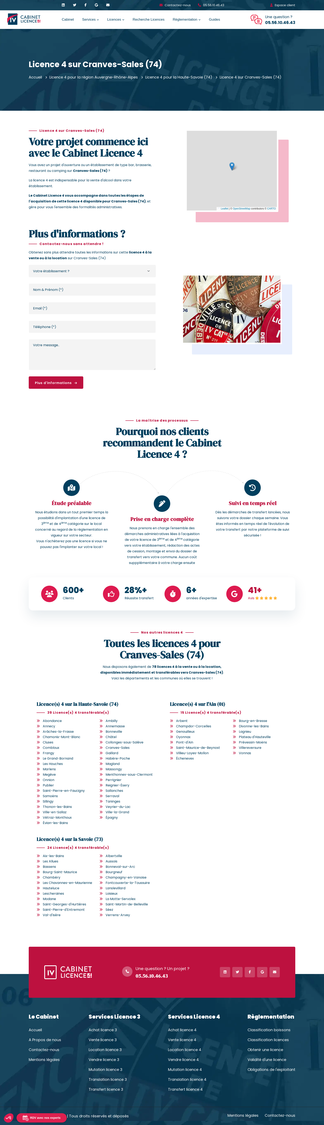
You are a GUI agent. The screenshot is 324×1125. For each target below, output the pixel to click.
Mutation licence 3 (105, 1069)
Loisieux (112, 893)
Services (89, 19)
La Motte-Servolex (121, 899)
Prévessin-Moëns (253, 742)
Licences (114, 19)
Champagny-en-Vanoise (126, 877)
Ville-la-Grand (117, 812)
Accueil (35, 77)
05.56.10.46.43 (213, 5)
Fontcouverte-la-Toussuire (128, 882)
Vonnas (245, 753)
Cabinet (68, 19)
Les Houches (53, 763)
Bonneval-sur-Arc (120, 866)
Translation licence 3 (108, 1079)
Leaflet (223, 208)
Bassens (49, 866)
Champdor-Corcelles (193, 726)
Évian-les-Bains (55, 823)
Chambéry (51, 877)
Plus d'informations (56, 383)
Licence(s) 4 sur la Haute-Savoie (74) (77, 704)
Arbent (182, 720)
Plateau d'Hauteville (255, 737)
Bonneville (114, 731)
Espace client (285, 5)
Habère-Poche (118, 758)
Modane (49, 899)
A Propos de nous (45, 1040)
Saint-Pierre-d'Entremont (64, 909)
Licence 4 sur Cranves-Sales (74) (250, 77)
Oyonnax (183, 737)
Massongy (114, 769)
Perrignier (114, 780)
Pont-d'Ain (184, 742)
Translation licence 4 (187, 1079)
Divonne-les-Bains (254, 726)
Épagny (112, 817)
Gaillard (112, 753)
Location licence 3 (105, 1050)
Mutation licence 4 (185, 1069)
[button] (232, 166)
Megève (49, 774)
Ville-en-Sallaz (55, 812)
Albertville (114, 856)
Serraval (112, 796)
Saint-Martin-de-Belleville (127, 904)
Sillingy (48, 801)
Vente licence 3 (103, 1040)
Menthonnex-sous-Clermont (129, 774)
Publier (48, 785)
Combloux (51, 747)
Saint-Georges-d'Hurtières (64, 904)
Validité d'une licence (267, 1060)
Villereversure (250, 747)
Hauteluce (51, 888)
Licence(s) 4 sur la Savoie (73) (70, 839)
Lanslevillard (115, 888)
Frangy (48, 753)
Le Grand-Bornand (58, 758)
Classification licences (268, 1040)
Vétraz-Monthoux (57, 817)
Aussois (111, 861)
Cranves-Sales (118, 747)
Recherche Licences (148, 19)
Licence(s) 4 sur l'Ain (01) (197, 704)
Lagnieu (245, 731)
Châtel (111, 737)
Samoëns (50, 796)
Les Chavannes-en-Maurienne (67, 882)
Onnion (48, 780)
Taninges (113, 801)
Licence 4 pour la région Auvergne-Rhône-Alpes (93, 77)
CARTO (271, 208)
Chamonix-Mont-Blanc (61, 737)
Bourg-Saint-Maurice (60, 872)
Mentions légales (44, 1060)
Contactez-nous (178, 5)
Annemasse (115, 726)
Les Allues (50, 861)
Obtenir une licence (265, 1050)
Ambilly (112, 720)
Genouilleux (185, 731)
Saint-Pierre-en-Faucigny (64, 790)
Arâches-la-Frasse (58, 731)
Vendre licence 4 (183, 1060)
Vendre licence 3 (104, 1060)
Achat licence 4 (182, 1030)
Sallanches (114, 790)
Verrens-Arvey (118, 915)
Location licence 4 (184, 1050)
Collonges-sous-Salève (124, 742)
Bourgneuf (114, 872)
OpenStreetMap (241, 208)
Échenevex (185, 758)
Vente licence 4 (182, 1040)
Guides (214, 19)
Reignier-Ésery (117, 785)
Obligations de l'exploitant (271, 1069)
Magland (113, 763)
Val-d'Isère (52, 915)
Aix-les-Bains (53, 856)
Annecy (49, 726)
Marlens (49, 769)
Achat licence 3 (103, 1030)
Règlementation (185, 19)
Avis (251, 598)
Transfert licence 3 (106, 1089)
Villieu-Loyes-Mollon (192, 753)
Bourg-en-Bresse (253, 720)
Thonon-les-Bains (57, 806)
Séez (109, 909)
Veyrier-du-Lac (118, 806)
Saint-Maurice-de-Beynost (198, 747)
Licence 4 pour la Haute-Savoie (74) (178, 77)
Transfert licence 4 (185, 1089)
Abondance (52, 720)
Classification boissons (269, 1030)
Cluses (48, 742)
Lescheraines (53, 893)
